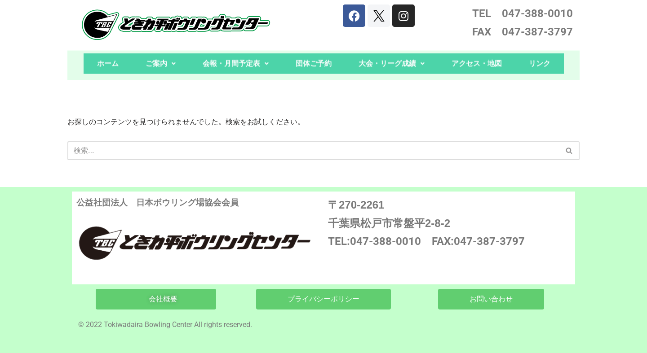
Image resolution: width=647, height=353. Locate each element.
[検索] (313, 150)
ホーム (108, 57)
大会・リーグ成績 (392, 57)
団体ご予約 (314, 57)
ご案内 (161, 57)
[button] (160, 58)
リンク (539, 57)
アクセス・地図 (477, 57)
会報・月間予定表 (236, 57)
